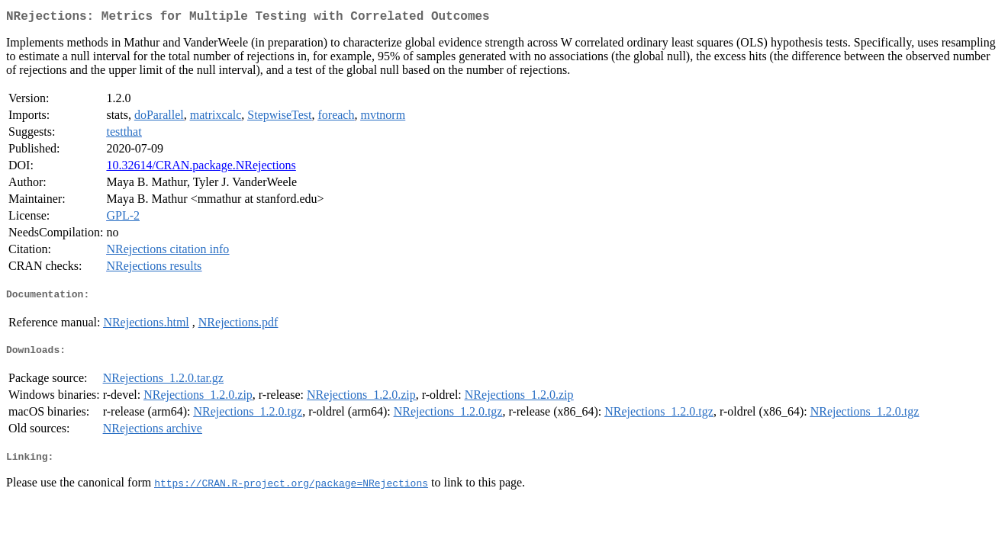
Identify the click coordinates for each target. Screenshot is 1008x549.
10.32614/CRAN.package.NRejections (200, 168)
